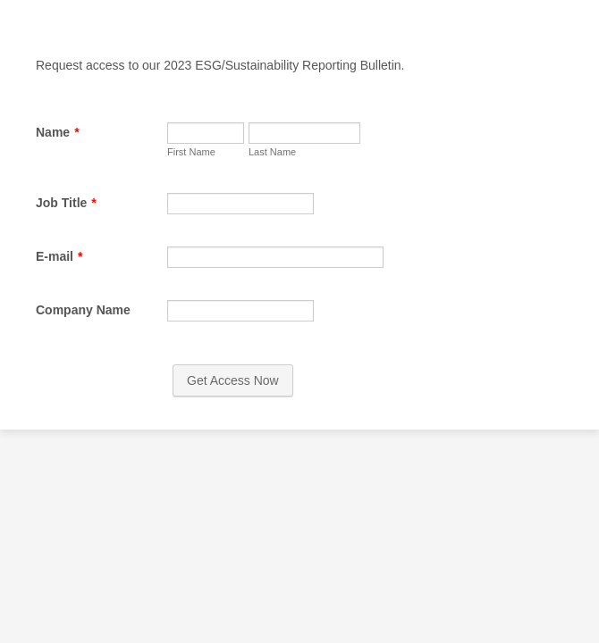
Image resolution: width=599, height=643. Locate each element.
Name (55, 132)
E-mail (56, 353)
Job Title (63, 271)
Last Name (54, 218)
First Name (54, 179)
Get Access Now (300, 521)
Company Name (80, 434)
